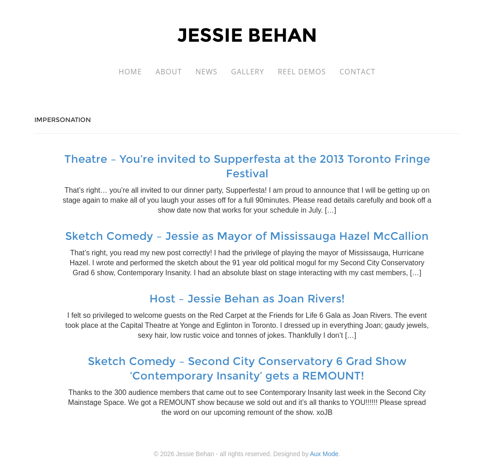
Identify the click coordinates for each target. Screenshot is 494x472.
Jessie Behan (247, 35)
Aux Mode (324, 453)
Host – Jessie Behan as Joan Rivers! (247, 298)
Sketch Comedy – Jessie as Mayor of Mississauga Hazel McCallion (247, 236)
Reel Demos (302, 72)
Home (130, 72)
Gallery (247, 72)
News (206, 72)
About (168, 72)
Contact (357, 72)
